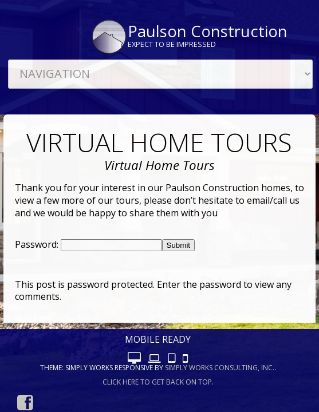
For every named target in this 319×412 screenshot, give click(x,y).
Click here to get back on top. (158, 382)
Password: (38, 244)
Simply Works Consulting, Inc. (219, 368)
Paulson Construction (208, 31)
